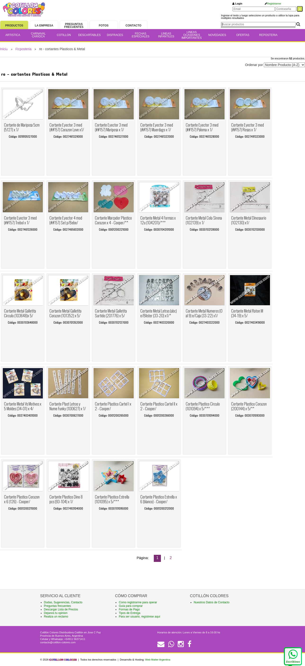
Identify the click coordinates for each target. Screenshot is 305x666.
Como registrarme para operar (138, 602)
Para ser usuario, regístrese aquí (139, 616)
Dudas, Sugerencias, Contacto (63, 602)
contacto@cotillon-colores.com (58, 642)
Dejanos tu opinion (55, 613)
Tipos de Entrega (129, 613)
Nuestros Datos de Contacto (212, 602)
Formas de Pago (129, 609)
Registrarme (274, 3)
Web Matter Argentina (157, 659)
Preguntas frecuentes (57, 606)
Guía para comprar (131, 606)
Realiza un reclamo (56, 616)
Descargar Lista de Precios (61, 609)
